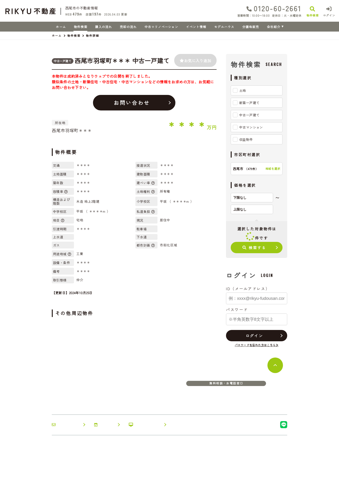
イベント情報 (196, 26)
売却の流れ (128, 26)
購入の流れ (103, 26)
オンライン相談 (145, 425)
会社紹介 (273, 26)
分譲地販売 (250, 26)
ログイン (254, 335)
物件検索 (80, 26)
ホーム (61, 26)
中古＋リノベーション (161, 26)
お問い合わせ (132, 102)
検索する (254, 247)
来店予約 (104, 425)
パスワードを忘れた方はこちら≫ (256, 345)
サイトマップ (145, 485)
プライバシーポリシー (112, 485)
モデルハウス (224, 26)
